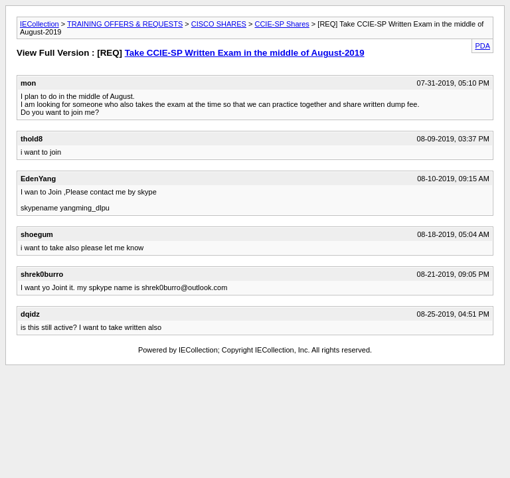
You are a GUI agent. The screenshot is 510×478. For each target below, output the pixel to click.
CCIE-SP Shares (281, 24)
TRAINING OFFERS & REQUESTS (125, 24)
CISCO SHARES (218, 24)
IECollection (39, 24)
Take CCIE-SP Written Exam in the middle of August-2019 (245, 53)
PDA (482, 46)
